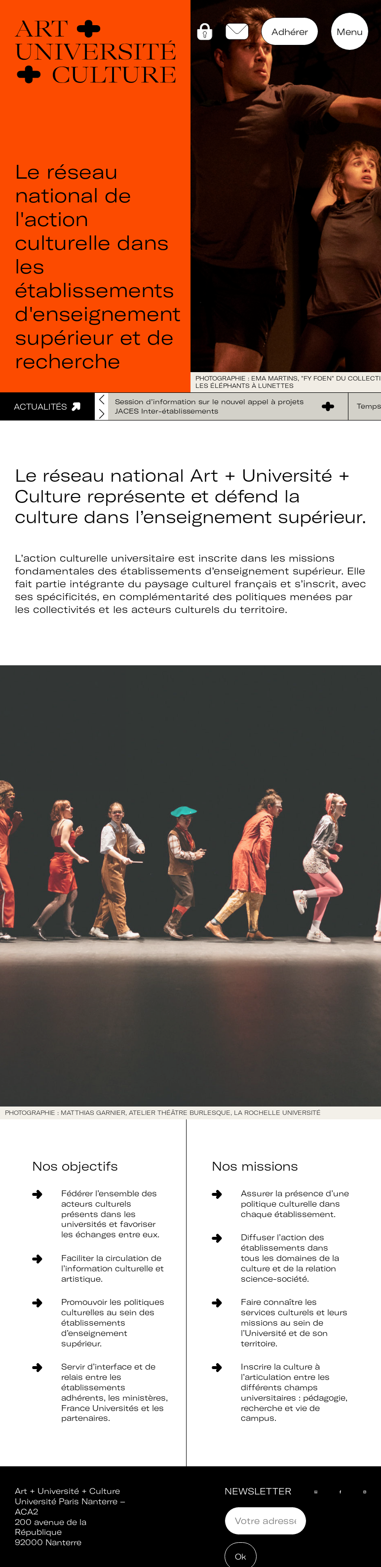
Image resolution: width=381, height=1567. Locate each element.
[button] (101, 414)
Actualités (40, 407)
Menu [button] (350, 32)
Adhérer (289, 32)
